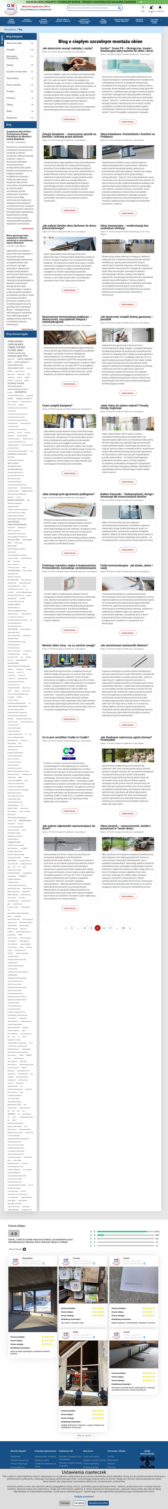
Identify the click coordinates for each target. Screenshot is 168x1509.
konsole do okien (13, 657)
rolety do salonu (12, 938)
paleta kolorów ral (26, 864)
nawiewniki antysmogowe (16, 395)
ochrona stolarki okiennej (15, 981)
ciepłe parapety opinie (16, 368)
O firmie (110, 1456)
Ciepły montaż (16, 347)
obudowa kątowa (25, 629)
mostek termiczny (14, 873)
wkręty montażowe (13, 1030)
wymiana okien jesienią (15, 1024)
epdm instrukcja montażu (16, 549)
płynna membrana (13, 564)
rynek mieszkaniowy (22, 1077)
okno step (22, 897)
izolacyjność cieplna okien (24, 718)
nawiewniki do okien (14, 919)
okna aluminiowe (20, 950)
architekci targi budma (14, 1142)
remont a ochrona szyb (15, 990)
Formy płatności (17, 1467)
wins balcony (27, 651)
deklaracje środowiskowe (15, 746)
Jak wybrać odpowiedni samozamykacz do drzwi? (68, 827)
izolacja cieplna (25, 907)
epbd (24, 867)
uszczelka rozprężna (14, 438)
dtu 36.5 (23, 1191)
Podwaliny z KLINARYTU (24, 398)
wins (31, 451)
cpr (19, 1114)
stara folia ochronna (13, 607)
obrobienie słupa (13, 638)
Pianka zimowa (12, 922)
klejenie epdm (12, 546)
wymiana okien (13, 663)
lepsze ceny (11, 374)
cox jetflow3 (24, 848)
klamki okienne (27, 888)
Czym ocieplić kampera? (57, 405)
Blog (143, 11)
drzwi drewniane (19, 1058)
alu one (31, 1185)
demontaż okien (12, 848)
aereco (10, 916)
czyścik (10, 950)
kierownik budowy (13, 765)
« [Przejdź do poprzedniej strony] (65, 928)
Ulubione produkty (91, 1464)
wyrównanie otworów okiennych (18, 1052)
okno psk (27, 432)
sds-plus (28, 657)
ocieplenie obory (13, 488)
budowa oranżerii (13, 907)
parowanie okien (13, 580)
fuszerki (10, 392)
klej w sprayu (17, 1160)
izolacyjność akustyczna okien (17, 959)
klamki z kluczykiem (14, 891)
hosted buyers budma (14, 1157)
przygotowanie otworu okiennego (18, 790)
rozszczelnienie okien (14, 1009)
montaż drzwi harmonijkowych (17, 429)
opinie (18, 497)
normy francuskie (13, 1191)
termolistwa (12, 861)
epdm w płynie (13, 463)
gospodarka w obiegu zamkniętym (18, 913)
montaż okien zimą (14, 799)
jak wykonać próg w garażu (16, 709)
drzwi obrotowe (12, 1092)
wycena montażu (13, 558)
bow (13, 1036)
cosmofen (11, 672)
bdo (25, 1104)
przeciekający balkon (14, 654)
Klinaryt (10, 398)
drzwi (9, 1058)
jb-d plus (25, 654)
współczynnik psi (25, 894)
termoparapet (26, 1049)
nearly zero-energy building (16, 783)
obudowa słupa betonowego (17, 641)
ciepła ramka (26, 891)
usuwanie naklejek (14, 604)
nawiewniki (29, 395)
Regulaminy (15, 1456)
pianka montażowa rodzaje (16, 854)
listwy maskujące (26, 580)
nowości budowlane (14, 1135)
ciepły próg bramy (13, 506)
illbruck (29, 1055)
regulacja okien (12, 598)
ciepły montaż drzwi (14, 1027)
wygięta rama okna (13, 445)
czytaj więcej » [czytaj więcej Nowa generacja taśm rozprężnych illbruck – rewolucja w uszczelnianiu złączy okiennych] (28, 329)
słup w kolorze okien (14, 635)
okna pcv (10, 1083)
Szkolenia (10, 98)
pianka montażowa (16, 500)
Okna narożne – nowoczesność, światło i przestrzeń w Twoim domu (125, 827)
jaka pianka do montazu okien (17, 533)
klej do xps (11, 497)
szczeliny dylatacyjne (14, 1169)
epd (20, 743)
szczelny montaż (16, 383)
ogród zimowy (17, 904)
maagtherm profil (14, 842)
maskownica (27, 635)
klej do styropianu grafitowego (17, 494)
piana (24, 586)
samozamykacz (26, 901)
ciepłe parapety (15, 344)
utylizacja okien (12, 1108)
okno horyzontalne (13, 1098)
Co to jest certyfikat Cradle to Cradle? (65, 737)
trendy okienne (12, 1064)
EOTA (24, 1036)
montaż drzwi (12, 411)
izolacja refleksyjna (13, 1209)
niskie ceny (11, 377)
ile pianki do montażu (14, 1040)
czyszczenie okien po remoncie (17, 987)
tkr (26, 734)
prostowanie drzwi (13, 448)
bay (9, 1036)
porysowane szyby (13, 1003)
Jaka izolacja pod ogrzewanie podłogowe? (68, 494)
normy (14, 1117)
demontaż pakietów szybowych (17, 555)
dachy (24, 567)
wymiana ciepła (24, 925)
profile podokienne (21, 362)
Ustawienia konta (90, 1467)
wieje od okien (28, 1157)
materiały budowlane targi (15, 1148)
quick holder (26, 1206)
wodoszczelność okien (26, 1064)
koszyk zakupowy (26, 558)
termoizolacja (13, 522)
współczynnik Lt (13, 962)
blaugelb (28, 669)
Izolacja (9, 65)
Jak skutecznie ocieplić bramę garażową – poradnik (126, 318)
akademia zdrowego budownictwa (18, 771)
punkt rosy (25, 1163)
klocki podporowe (26, 401)
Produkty (10, 91)
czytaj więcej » (70, 119)
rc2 (31, 620)
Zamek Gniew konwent (15, 1182)
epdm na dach (27, 570)
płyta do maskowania (14, 651)
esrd (18, 1111)
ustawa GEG (23, 1018)
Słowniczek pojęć (14, 43)
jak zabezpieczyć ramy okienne (17, 996)
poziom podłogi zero (27, 722)
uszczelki (22, 598)
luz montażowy (27, 1169)
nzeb (26, 780)
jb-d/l (30, 1043)
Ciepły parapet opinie (15, 365)
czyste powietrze (21, 660)
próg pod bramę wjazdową (16, 515)
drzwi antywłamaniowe (15, 626)
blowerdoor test (22, 678)
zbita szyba (23, 1061)
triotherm (10, 669)
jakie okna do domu (14, 774)
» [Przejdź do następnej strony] (130, 928)
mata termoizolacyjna (17, 524)
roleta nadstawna (13, 1021)
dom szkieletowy (13, 1033)
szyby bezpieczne (13, 805)
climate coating (12, 925)
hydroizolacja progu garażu (16, 460)
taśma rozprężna (28, 919)
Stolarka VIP (11, 823)
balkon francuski (13, 928)
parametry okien (27, 774)
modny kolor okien (14, 688)
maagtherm (23, 876)
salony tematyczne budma (16, 1154)
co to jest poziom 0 (13, 725)
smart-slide (16, 561)
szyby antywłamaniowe (15, 802)
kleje (28, 500)
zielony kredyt (12, 743)
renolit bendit (12, 629)
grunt (9, 1160)
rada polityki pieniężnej (14, 1101)
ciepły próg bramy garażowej (17, 706)
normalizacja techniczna (26, 1117)
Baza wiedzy (112, 1460)
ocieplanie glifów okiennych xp (17, 885)
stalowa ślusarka (13, 1086)
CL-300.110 (20, 672)
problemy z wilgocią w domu (16, 1012)
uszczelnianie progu (14, 466)
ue (8, 1111)
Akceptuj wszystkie (98, 1503)
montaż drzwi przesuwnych (16, 417)
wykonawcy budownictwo (16, 1145)
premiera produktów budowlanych (18, 1138)
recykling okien (12, 975)
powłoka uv (24, 740)
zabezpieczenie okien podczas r (17, 978)
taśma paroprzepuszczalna (18, 389)
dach (21, 1092)
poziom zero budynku (14, 728)
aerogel (28, 595)
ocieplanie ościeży (13, 882)
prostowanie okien (27, 445)
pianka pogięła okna (14, 586)
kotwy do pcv (24, 808)
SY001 (10, 691)
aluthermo (20, 391)
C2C (9, 910)
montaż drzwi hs (13, 423)
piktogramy (11, 1070)
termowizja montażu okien (16, 796)
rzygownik (23, 928)
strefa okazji (20, 374)
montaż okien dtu (13, 1197)
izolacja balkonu (27, 873)
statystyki (10, 1077)
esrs (23, 1111)
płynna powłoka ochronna (16, 595)
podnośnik (18, 380)
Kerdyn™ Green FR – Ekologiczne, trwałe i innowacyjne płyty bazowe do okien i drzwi (126, 49)
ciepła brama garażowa (15, 503)
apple (20, 777)
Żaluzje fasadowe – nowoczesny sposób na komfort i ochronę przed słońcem (69, 135)
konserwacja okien (13, 1067)
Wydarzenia (11, 118)
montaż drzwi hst (25, 423)
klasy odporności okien (15, 1203)
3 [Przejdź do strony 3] (84, 928)
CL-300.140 (21, 675)
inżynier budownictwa (14, 762)
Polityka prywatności (19, 1460)
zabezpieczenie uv (13, 614)
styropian (25, 1027)
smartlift (10, 380)
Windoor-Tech (12, 820)
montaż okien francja (14, 1188)
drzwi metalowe (12, 1061)
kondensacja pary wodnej (15, 1166)
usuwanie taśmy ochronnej (16, 601)
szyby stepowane (13, 901)
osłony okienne (12, 947)
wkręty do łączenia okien (15, 734)
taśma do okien (14, 540)
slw (9, 1120)
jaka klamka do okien (14, 888)
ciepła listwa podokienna (15, 836)
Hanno (24, 830)
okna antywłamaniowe (15, 623)
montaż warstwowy (16, 353)
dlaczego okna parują (14, 577)
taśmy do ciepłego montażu (17, 611)
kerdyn (22, 947)
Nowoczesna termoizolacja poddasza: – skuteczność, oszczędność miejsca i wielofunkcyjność (67, 319)
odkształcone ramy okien (15, 589)
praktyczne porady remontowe (17, 999)
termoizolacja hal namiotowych (17, 485)
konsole (28, 368)
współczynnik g (12, 969)
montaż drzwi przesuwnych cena (18, 420)
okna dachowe (12, 941)
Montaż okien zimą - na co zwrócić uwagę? (68, 645)
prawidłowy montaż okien (17, 454)
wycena (16, 691)
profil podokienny (13, 839)
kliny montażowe (13, 401)
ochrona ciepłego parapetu (16, 737)
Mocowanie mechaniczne (12, 57)
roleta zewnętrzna (26, 1021)
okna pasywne (12, 1018)
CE (19, 1036)
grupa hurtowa (19, 371)
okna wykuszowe (26, 1033)
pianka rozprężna (22, 435)
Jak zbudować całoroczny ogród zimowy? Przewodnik (126, 738)
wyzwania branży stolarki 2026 (17, 1176)
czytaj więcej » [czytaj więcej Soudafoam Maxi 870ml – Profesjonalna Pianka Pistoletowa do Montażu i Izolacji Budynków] (28, 228)
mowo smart (26, 691)
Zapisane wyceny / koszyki (94, 1460)
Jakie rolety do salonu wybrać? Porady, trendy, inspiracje (124, 406)
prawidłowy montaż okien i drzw (17, 408)
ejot (30, 734)
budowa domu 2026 (14, 1105)
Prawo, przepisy (13, 85)
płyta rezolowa (12, 1129)
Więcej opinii (84, 1435)
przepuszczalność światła (15, 965)
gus (31, 1074)
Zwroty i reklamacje (18, 1464)
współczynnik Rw (13, 956)
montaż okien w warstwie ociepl (17, 1046)
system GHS (11, 1074)
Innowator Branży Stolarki (15, 827)
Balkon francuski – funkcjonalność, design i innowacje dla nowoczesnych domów (127, 495)
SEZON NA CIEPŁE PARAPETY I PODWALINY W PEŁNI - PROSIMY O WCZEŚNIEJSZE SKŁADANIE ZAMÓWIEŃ (81, 2)
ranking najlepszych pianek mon (17, 536)
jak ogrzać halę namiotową (16, 475)
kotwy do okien (12, 808)
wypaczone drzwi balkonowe (16, 442)
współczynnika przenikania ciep (17, 715)
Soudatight (11, 697)
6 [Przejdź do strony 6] (104, 928)
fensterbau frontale (13, 1163)
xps (21, 1086)
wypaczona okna (28, 438)
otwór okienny (12, 1055)
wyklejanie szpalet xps (14, 879)
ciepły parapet (15, 341)
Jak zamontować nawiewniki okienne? (124, 645)
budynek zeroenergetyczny (16, 786)
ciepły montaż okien (22, 953)
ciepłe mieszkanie (24, 1108)
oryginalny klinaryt (26, 1197)
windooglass (12, 1200)
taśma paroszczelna (15, 386)
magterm (26, 857)
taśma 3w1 (11, 435)
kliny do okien (12, 405)
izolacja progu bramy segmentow (18, 509)
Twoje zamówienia (91, 1456)
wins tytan (11, 457)
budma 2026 (29, 1132)
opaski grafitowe (26, 614)
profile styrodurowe (13, 1049)
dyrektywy (11, 1114)
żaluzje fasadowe (25, 944)
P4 (22, 805)
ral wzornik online (13, 864)
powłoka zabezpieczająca (24, 592)
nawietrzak (17, 916)
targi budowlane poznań (15, 1132)
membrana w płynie (14, 567)
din (9, 1117)
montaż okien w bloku (14, 857)
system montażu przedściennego (18, 694)
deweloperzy (11, 1080)
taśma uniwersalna (13, 830)
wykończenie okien (25, 583)
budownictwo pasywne (15, 768)
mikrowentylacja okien (14, 1006)
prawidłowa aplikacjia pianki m (17, 703)
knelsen (10, 371)
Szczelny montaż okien (16, 71)
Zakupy (9, 104)
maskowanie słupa (13, 632)
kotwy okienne (12, 811)
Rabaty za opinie (42, 1460)
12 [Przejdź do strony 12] (123, 928)
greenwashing (26, 1114)
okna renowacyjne (25, 938)
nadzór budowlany (13, 759)
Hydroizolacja (12, 78)
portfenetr (11, 931)
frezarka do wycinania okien (16, 845)
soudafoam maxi (26, 1209)
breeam (24, 1067)
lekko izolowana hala (14, 478)
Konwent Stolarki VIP (14, 1172)
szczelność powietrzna (15, 1095)
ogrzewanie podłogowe (23, 931)
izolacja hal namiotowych (15, 472)
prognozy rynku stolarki (15, 1179)
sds (22, 657)
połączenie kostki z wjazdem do (17, 712)
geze (9, 904)
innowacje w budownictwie (16, 1151)
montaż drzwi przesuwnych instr (17, 414)
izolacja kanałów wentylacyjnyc (17, 1043)
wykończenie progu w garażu (17, 512)
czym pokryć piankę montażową (17, 620)
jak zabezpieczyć (13, 740)
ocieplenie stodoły (13, 491)
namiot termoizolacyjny (15, 481)
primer (26, 380)
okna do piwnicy (23, 1074)
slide (9, 561)
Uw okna (10, 719)
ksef (25, 1126)
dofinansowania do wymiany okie (19, 666)
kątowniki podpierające (15, 469)
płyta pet (29, 947)
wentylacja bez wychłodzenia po (17, 1015)
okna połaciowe (24, 941)
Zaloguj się (160, 11)
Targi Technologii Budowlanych (17, 817)
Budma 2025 (12, 814)
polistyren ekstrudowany (15, 1089)
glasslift (27, 377)
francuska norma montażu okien (17, 1194)
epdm (9, 543)
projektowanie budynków (15, 752)
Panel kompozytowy (14, 644)
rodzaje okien (12, 777)
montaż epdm (18, 543)
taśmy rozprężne (25, 359)
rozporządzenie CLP (23, 1070)
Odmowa (64, 1503)
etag (9, 867)
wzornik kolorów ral (25, 860)
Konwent (20, 823)
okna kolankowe (13, 944)
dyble (23, 1030)
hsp (27, 589)
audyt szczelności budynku (16, 681)
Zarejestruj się (152, 11)
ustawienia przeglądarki (15, 780)
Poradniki (10, 49)
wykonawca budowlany (15, 756)
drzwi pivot (28, 1089)
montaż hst (11, 432)
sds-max (10, 660)
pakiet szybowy (13, 895)
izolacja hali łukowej (26, 488)
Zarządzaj (79, 1503)
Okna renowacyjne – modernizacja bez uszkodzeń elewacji (124, 226)
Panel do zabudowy (14, 648)
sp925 (14, 1120)
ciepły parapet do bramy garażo (17, 519)
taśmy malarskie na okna (15, 993)
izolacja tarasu (12, 876)
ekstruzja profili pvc (25, 1129)
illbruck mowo (26, 688)
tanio (28, 374)
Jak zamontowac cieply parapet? (18, 451)
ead (19, 867)
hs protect (11, 592)
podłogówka (12, 935)
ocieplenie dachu (27, 491)
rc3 (30, 703)
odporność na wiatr (13, 1206)
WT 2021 (10, 953)
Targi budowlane (25, 821)
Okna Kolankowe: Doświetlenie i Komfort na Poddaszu (127, 135)
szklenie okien (12, 552)
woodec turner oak (13, 684)
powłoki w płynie (13, 700)
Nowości (111, 1464)
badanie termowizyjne (14, 793)
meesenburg (20, 669)
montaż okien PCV (18, 355)
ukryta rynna (11, 527)
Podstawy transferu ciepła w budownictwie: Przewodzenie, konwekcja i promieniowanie (69, 566)
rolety (20, 935)
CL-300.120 (11, 675)
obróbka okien (12, 583)
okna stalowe (20, 1083)
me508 (21, 1055)
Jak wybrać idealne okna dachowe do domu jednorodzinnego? (69, 226)
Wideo (9, 111)
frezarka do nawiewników (15, 1123)
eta (14, 867)
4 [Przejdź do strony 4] (91, 928)
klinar (10, 362)
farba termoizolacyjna (25, 922)
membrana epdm (14, 570)
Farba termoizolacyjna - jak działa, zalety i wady (126, 566)
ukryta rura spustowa (14, 530)
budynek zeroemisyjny (14, 870)
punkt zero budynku (14, 731)
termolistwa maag (14, 833)
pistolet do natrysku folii (15, 851)
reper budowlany (13, 722)
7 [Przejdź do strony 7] (110, 928)
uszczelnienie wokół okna (15, 617)
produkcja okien (23, 1080)
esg (13, 1111)
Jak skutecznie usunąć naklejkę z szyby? (67, 48)
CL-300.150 (11, 678)
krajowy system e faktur (15, 1126)
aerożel (21, 405)
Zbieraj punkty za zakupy (45, 1456)
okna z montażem (24, 811)
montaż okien (15, 350)
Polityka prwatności (84, 1496)
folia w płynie (27, 540)
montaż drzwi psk (13, 426)
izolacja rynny (22, 527)
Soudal (19, 697)
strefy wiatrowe (22, 1200)
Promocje (111, 1467)
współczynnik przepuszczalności (18, 972)
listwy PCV (11, 359)
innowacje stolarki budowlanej (17, 1185)
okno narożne (12, 897)
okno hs (19, 432)
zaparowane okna (13, 573)
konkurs (19, 377)
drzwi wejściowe (13, 749)
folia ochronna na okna (14, 984)
